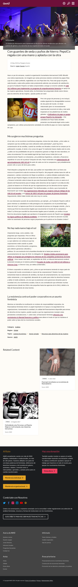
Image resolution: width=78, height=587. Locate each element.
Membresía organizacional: (15, 486)
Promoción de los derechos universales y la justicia (57, 566)
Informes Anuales (8, 545)
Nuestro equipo (7, 540)
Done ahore (6, 566)
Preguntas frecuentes (9, 548)
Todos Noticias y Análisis (49, 537)
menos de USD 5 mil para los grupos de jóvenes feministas (46, 193)
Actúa (4, 561)
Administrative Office (47, 580)
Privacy (39, 580)
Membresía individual (13, 478)
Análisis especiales (47, 540)
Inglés (18, 66)
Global (16, 330)
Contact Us (6, 551)
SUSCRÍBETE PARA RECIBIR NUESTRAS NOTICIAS (24, 517)
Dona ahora (48, 471)
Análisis (17, 327)
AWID (16, 337)
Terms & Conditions (30, 580)
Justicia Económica (19, 334)
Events (5, 569)
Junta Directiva (7, 542)
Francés (22, 66)
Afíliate (5, 563)
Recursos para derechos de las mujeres (55, 334)
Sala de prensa (46, 542)
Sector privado (34, 334)
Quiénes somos (7, 537)
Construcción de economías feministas (53, 563)
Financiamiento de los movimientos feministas (55, 561)
